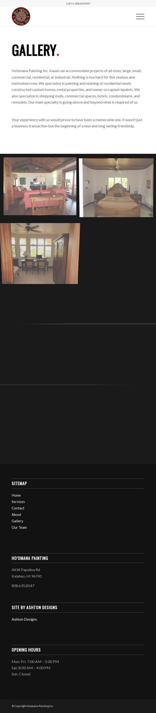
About (16, 514)
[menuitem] (137, 16)
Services (18, 501)
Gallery (17, 521)
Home (16, 495)
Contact (18, 508)
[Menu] (137, 16)
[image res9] (42, 188)
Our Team (19, 527)
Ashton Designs (24, 619)
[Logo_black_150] (65, 16)
